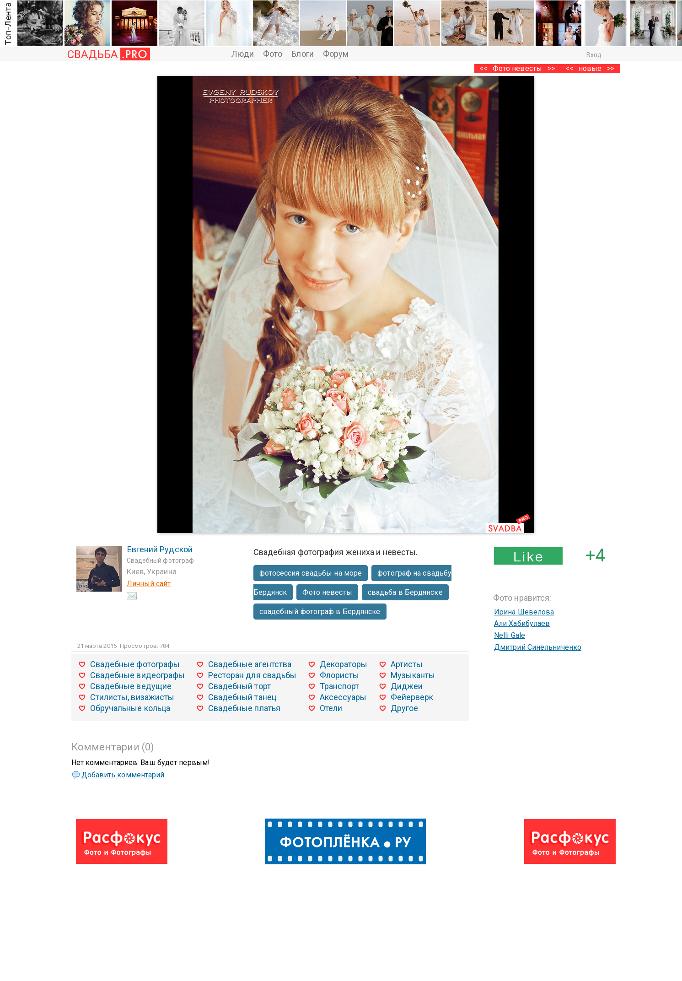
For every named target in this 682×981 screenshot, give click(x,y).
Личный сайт (149, 583)
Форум (336, 54)
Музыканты (413, 675)
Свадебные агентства (250, 664)
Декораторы (344, 664)
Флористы (340, 675)
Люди (242, 54)
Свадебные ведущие (131, 686)
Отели (331, 708)
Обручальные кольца (130, 708)
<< (569, 68)
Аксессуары (343, 697)
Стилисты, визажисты (132, 697)
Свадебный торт (239, 686)
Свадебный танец (242, 697)
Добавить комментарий (123, 775)
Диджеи (407, 686)
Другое (405, 708)
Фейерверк (412, 697)
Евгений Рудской (160, 549)
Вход (593, 55)
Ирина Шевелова (524, 612)
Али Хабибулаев (522, 623)
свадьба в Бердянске (405, 592)
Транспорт (340, 686)
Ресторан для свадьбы (252, 675)
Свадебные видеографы (137, 675)
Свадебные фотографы (135, 664)
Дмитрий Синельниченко (537, 647)
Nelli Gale (509, 635)
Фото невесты (517, 68)
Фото (272, 54)
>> (610, 68)
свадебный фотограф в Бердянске (320, 611)
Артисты (407, 664)
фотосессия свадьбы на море (310, 573)
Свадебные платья (244, 708)
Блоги (302, 54)
